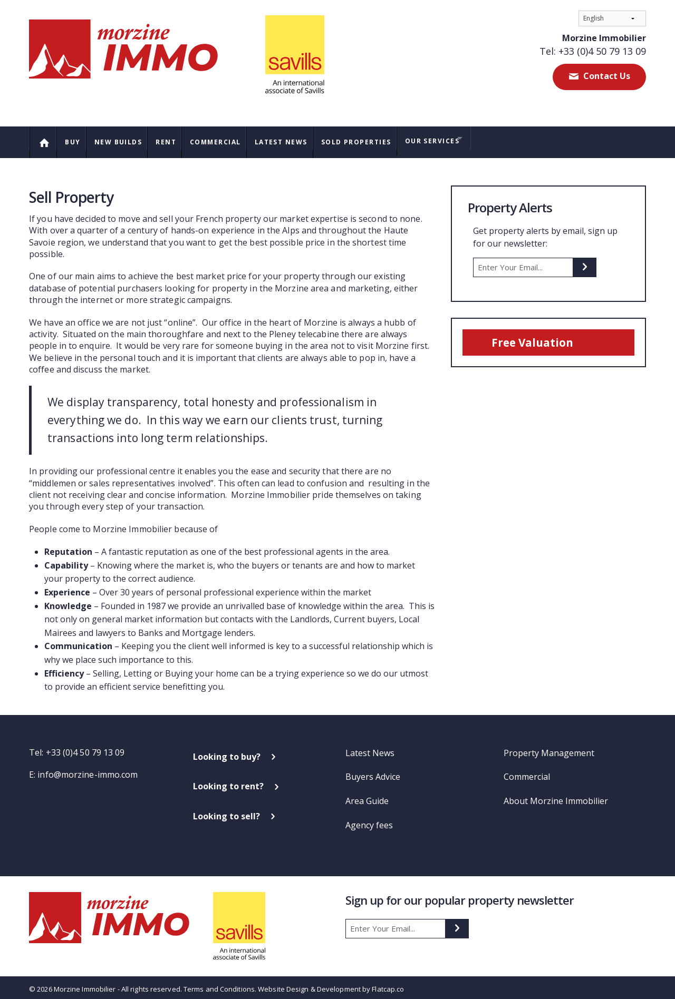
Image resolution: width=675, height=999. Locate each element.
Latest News (302, 139)
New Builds (126, 139)
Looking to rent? (228, 781)
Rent (178, 139)
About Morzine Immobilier (556, 795)
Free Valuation (537, 337)
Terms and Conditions (219, 983)
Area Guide (367, 795)
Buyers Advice (372, 772)
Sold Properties (383, 139)
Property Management (549, 747)
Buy (76, 139)
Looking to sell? (226, 811)
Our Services (465, 138)
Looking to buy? (227, 751)
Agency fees (369, 820)
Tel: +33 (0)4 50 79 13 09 (592, 51)
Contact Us (605, 76)
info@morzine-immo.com (87, 769)
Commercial (232, 139)
